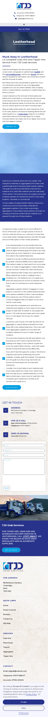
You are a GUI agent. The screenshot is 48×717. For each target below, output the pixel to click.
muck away (23, 114)
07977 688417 (20, 426)
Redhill (37, 72)
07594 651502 (24, 423)
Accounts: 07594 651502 (25, 13)
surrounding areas (13, 74)
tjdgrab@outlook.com (25, 19)
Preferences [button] (24, 713)
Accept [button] (24, 702)
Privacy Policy (31, 694)
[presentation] (18, 480)
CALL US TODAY (24, 29)
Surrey (33, 74)
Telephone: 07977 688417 (25, 16)
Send (7, 488)
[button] (24, 24)
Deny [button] (24, 708)
